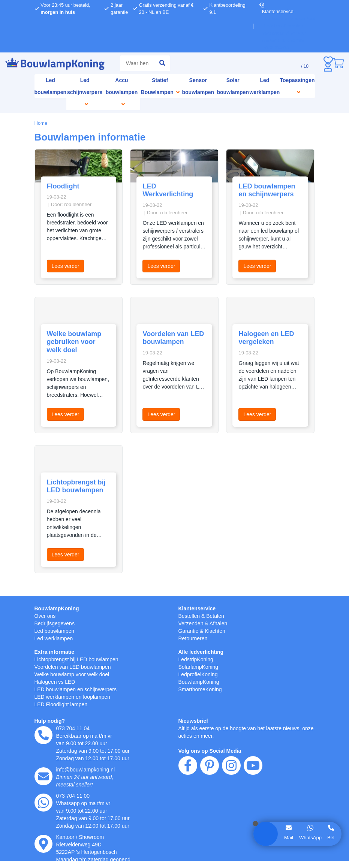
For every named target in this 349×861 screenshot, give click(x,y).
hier (99, 434)
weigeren (105, 449)
